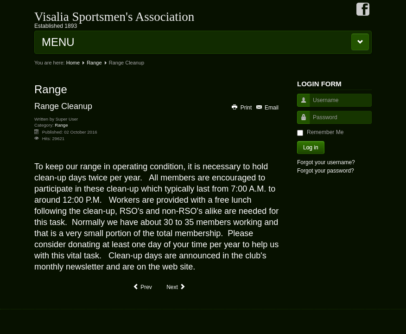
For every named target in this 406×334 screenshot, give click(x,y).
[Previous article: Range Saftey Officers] (142, 287)
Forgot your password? (325, 170)
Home (73, 62)
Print (242, 107)
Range (94, 62)
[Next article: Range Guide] (176, 287)
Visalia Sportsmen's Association (114, 17)
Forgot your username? (326, 162)
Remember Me (325, 132)
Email (267, 107)
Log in (310, 147)
